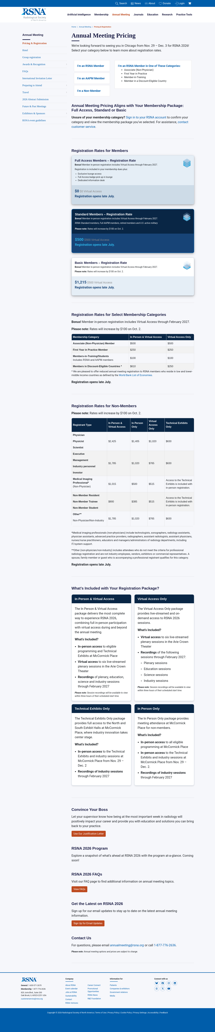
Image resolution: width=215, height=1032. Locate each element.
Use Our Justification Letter (89, 833)
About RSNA (70, 985)
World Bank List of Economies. (136, 375)
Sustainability (71, 996)
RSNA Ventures (71, 1003)
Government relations (119, 992)
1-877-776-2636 (165, 945)
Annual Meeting (121, 14)
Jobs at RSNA (71, 992)
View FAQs (79, 889)
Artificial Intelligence (79, 14)
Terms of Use (100, 1013)
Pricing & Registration (102, 27)
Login (179, 3)
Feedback (164, 1013)
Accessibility (153, 1013)
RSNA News (93, 995)
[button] (156, 983)
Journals (138, 14)
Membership (101, 14)
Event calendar (71, 989)
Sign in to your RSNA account (146, 117)
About (150, 3)
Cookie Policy (126, 1013)
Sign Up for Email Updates (88, 923)
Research (167, 14)
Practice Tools (184, 14)
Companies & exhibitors (120, 989)
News (136, 3)
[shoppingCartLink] (190, 2)
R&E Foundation (94, 999)
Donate (165, 3)
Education (152, 14)
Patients (113, 985)
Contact (68, 999)
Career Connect (94, 985)
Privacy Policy (113, 1013)
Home (74, 27)
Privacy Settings (140, 1013)
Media (112, 996)
